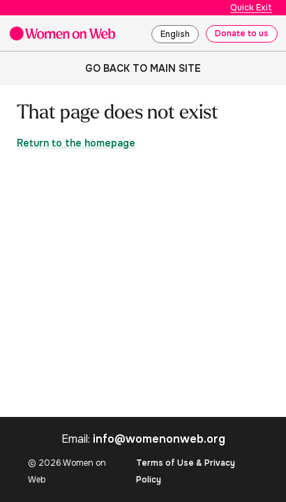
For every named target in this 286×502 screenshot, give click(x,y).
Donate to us (242, 33)
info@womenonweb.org (159, 439)
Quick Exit (251, 7)
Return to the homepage (76, 143)
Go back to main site (143, 68)
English (175, 34)
